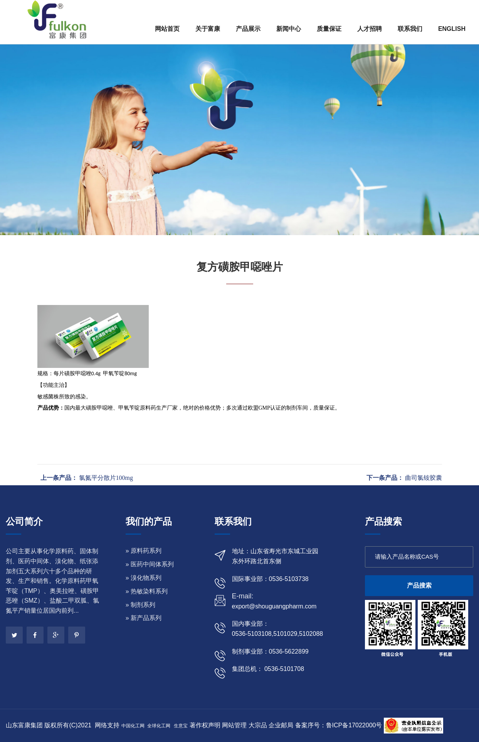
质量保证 (329, 28)
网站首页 (167, 28)
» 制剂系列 (140, 604)
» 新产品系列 (143, 618)
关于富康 (207, 28)
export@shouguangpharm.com (274, 606)
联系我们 (410, 28)
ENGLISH (452, 28)
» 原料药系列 (143, 550)
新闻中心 (288, 28)
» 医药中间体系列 (150, 564)
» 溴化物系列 (143, 577)
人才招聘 (369, 28)
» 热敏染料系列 (147, 591)
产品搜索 (419, 585)
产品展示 (248, 28)
